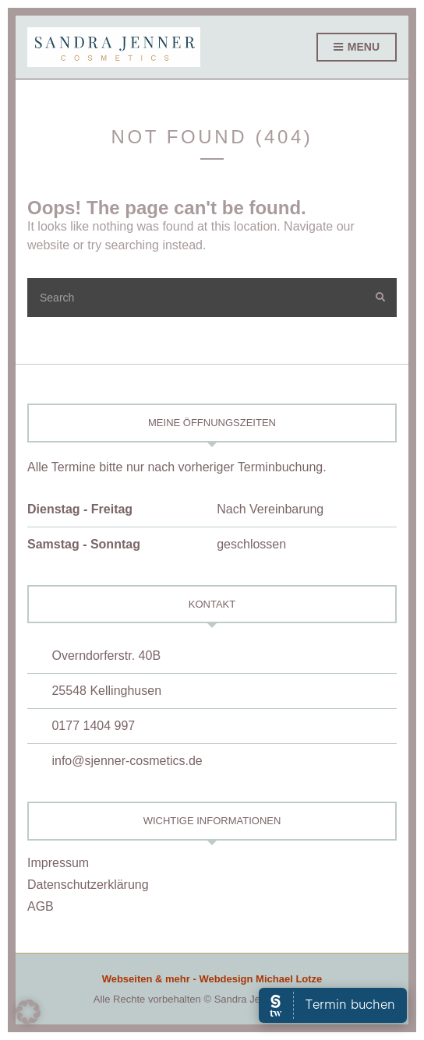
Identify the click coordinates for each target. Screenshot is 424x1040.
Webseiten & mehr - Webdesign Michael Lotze (212, 979)
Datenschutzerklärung (88, 884)
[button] (28, 1012)
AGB (40, 906)
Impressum (58, 862)
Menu (357, 48)
